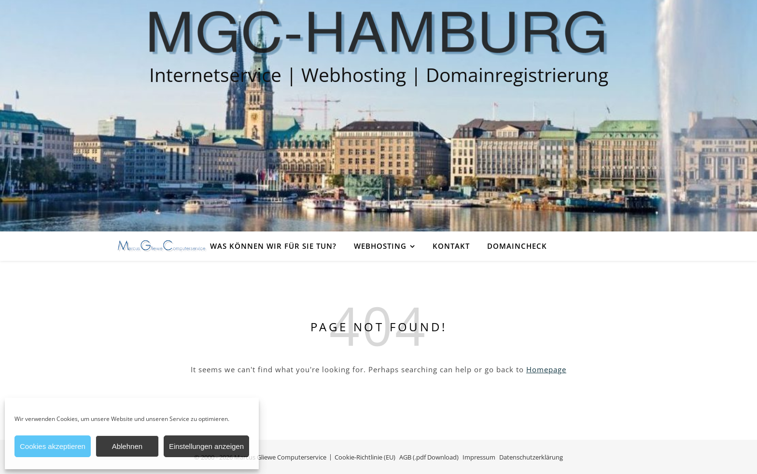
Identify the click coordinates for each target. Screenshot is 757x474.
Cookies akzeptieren (52, 446)
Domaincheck (517, 246)
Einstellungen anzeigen (206, 446)
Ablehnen (127, 446)
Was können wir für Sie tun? (273, 246)
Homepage (546, 369)
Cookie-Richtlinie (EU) (365, 457)
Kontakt (451, 246)
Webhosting (380, 246)
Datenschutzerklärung (531, 457)
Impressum (479, 457)
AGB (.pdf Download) (429, 457)
